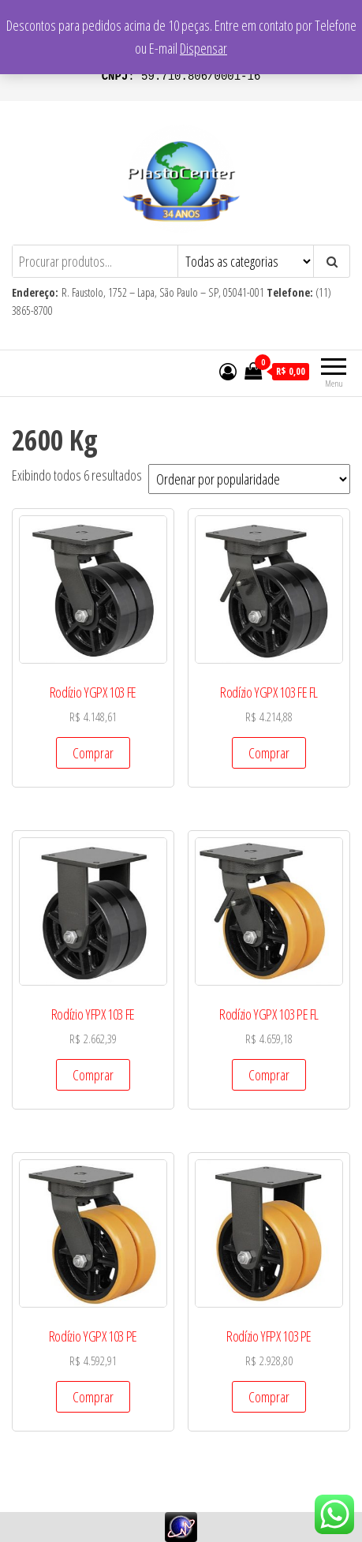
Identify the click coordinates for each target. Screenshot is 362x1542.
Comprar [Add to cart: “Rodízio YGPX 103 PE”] (93, 1396)
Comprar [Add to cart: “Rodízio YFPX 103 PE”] (268, 1396)
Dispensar (203, 48)
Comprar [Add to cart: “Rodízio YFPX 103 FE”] (93, 1074)
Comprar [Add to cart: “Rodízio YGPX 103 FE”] (93, 752)
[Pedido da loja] (249, 479)
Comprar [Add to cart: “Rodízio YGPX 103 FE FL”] (268, 752)
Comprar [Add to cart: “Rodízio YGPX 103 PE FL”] (268, 1074)
